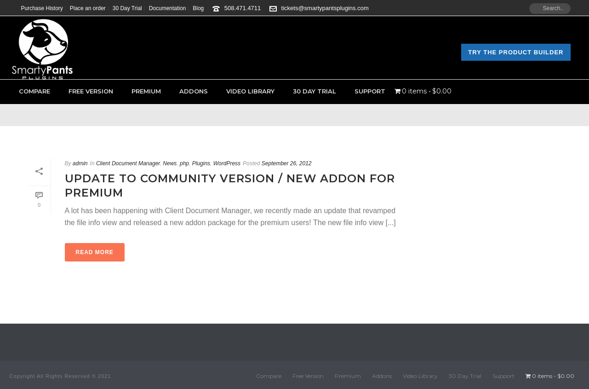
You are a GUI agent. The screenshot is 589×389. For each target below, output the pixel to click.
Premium (146, 91)
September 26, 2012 (287, 163)
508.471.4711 (242, 8)
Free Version (91, 91)
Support (370, 91)
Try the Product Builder (515, 52)
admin (80, 163)
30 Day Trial (314, 91)
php (184, 163)
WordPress (226, 163)
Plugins (201, 163)
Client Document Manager (128, 163)
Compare (34, 91)
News (170, 163)
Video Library (250, 91)
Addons (193, 91)
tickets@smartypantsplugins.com (325, 8)
